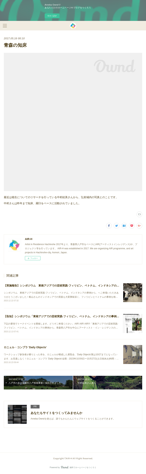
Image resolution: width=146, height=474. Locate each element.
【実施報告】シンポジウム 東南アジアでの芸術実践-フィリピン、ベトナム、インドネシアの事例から (65, 285)
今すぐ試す (52, 16)
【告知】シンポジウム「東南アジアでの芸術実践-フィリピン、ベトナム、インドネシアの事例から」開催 (67, 316)
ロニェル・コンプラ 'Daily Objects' (25, 347)
